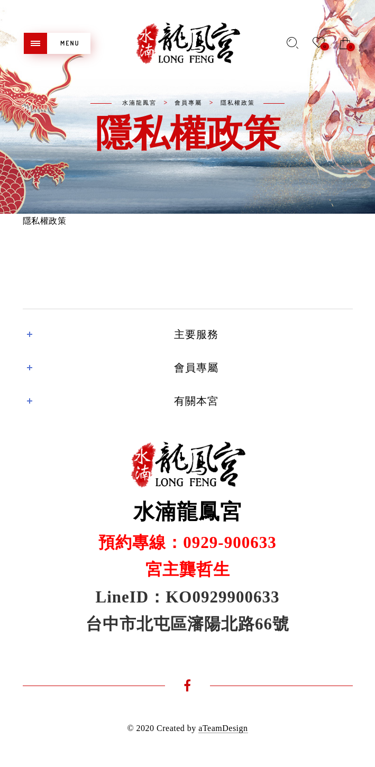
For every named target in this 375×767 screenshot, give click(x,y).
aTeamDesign (223, 728)
